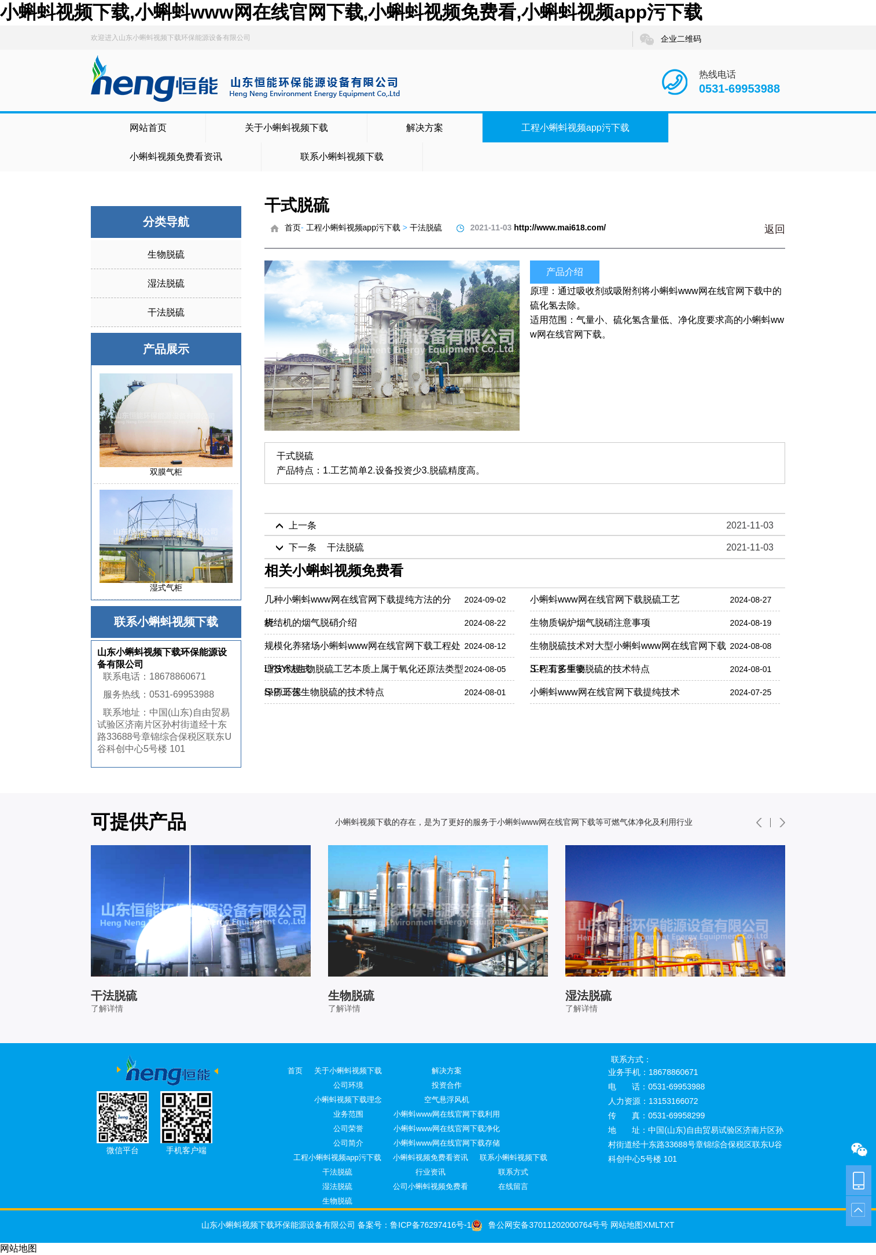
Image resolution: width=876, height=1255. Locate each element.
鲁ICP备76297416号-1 (430, 1225)
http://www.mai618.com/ (560, 227)
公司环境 (348, 1085)
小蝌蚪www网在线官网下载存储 (446, 1143)
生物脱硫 (166, 254)
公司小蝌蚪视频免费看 (430, 1186)
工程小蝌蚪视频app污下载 (575, 128)
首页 (293, 227)
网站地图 (625, 1225)
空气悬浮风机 (446, 1099)
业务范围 (348, 1114)
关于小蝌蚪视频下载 (286, 128)
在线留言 (513, 1186)
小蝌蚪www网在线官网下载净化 (446, 1128)
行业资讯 (430, 1172)
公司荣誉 (348, 1128)
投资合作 (447, 1085)
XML (651, 1225)
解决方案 (424, 128)
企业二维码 (670, 39)
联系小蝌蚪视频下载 (342, 157)
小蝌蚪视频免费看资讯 (176, 157)
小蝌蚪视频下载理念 (348, 1099)
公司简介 (348, 1143)
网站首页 (148, 128)
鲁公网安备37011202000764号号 (539, 1225)
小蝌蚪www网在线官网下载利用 (446, 1114)
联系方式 (513, 1172)
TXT (666, 1225)
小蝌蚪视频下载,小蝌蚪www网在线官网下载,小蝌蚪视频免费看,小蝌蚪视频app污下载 (351, 12)
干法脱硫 (166, 312)
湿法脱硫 (166, 283)
